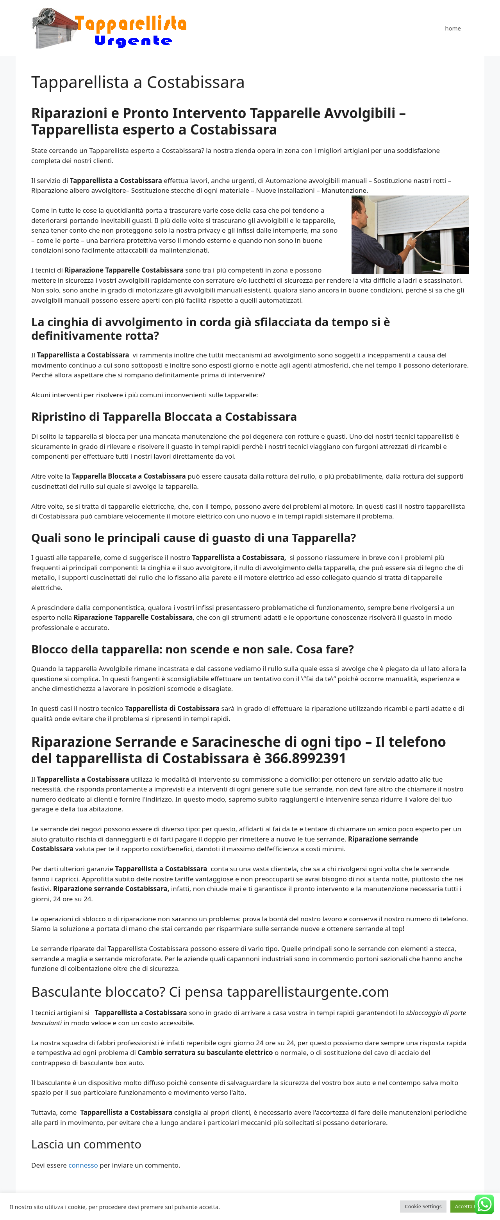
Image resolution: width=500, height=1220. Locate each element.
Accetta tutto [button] (470, 1206)
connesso (83, 1165)
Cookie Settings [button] (423, 1206)
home (453, 28)
